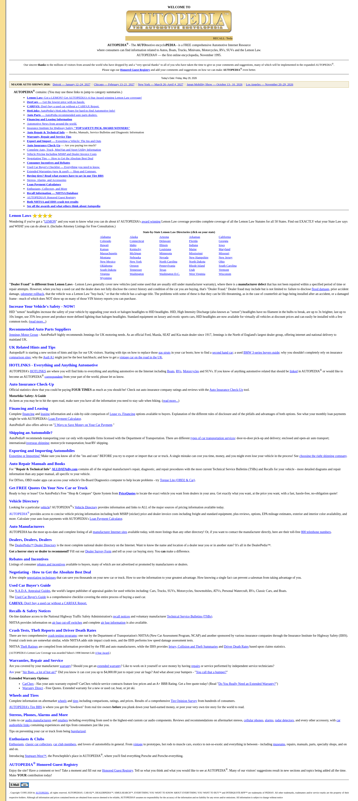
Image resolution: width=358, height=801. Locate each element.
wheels (62, 701)
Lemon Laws (20, 215)
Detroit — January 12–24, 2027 (71, 84)
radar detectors (284, 720)
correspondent (54, 376)
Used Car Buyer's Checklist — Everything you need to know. (63, 167)
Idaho (133, 245)
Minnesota (165, 253)
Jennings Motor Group (23, 334)
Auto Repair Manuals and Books (37, 463)
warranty (65, 666)
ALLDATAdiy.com (65, 469)
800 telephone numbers (316, 532)
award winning (151, 221)
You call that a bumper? (211, 672)
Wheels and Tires (24, 695)
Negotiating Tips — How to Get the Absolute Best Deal (60, 158)
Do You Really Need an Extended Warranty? (247, 683)
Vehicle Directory (24, 501)
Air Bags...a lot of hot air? (39, 672)
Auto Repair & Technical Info (46, 132)
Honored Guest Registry (135, 69)
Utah (192, 269)
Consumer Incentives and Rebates (48, 162)
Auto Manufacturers (26, 526)
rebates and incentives (51, 564)
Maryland (224, 249)
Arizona (164, 237)
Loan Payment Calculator (64, 418)
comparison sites (20, 357)
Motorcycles (191, 371)
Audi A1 (48, 357)
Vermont (224, 269)
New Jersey (225, 257)
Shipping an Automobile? (31, 432)
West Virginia (197, 274)
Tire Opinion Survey (184, 701)
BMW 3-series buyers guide (261, 352)
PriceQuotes (127, 493)
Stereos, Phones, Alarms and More (38, 714)
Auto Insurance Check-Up (43, 145)
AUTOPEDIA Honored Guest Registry (43, 764)
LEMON (50, 221)
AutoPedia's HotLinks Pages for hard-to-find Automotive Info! (71, 110)
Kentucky (135, 249)
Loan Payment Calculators (44, 184)
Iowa (222, 245)
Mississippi (196, 253)
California (225, 237)
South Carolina (228, 265)
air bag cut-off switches (67, 622)
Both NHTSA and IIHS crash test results (52, 201)
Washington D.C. (169, 274)
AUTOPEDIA (19, 514)
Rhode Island (197, 265)
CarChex (28, 683)
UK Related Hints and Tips (32, 347)
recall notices (121, 616)
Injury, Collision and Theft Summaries (193, 646)
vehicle (45, 507)
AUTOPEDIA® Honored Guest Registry (51, 197)
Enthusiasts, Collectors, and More (47, 188)
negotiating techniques (41, 577)
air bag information (113, 622)
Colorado (105, 241)
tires (75, 701)
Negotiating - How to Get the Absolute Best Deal (50, 572)
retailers (63, 720)
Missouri (224, 253)
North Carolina (168, 261)
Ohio (222, 261)
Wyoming (106, 278)
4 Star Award (102, 652)
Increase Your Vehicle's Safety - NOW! (42, 306)
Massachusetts (108, 253)
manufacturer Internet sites (110, 532)
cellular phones (253, 720)
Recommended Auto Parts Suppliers (40, 329)
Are (11, 672)
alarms (269, 720)
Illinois (163, 245)
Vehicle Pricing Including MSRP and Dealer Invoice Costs (62, 154)
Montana (105, 257)
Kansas (104, 249)
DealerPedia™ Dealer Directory (35, 545)
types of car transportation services (212, 438)
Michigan (135, 253)
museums (279, 744)
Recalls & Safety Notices (30, 611)
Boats (170, 371)
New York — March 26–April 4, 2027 (160, 84)
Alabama (105, 237)
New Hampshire (198, 257)
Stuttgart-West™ (35, 756)
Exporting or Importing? (24, 456)
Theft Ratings (29, 646)
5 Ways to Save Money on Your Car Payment (83, 425)
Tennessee (136, 269)
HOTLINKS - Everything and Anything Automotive (53, 365)
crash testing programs (62, 635)
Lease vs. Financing (122, 414)
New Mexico (108, 261)
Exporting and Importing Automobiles (42, 450)
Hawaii (104, 245)
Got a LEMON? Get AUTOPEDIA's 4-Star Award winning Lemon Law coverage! (84, 97)
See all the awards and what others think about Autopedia (63, 206)
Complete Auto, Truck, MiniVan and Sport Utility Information (64, 149)
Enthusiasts (16, 744)
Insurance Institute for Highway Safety (78, 128)
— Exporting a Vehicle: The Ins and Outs (64, 141)
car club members (64, 744)
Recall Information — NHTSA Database (52, 193)
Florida (193, 241)
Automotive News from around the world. (52, 123)
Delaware (165, 241)
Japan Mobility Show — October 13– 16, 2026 (214, 84)
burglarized (78, 731)
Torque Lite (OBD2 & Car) (177, 480)
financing (28, 414)
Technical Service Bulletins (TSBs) (189, 616)
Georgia (223, 241)
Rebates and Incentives (28, 559)
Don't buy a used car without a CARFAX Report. (63, 106)
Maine (193, 249)
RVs (179, 371)
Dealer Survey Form (98, 551)
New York (136, 261)
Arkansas (194, 237)
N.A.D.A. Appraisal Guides (32, 591)
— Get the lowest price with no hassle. (56, 102)
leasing (45, 414)
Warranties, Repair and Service (36, 660)
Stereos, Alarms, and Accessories (46, 180)
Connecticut (137, 241)
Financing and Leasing (28, 408)
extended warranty (109, 666)
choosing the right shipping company (323, 456)
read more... (37, 321)
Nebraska (135, 257)
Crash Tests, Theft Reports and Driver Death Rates (52, 630)
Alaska (134, 237)
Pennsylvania (167, 265)
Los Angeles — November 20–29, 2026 (269, 84)
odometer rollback (32, 294)
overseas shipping (37, 443)
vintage (138, 744)
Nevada (163, 257)
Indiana (193, 245)
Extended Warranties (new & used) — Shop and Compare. (62, 171)
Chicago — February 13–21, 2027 (114, 84)
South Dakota (108, 269)
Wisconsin (225, 274)
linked (294, 371)
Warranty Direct (32, 688)
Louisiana (165, 249)
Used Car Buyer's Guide (30, 585)
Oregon (134, 265)
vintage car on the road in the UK (140, 357)
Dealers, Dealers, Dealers (30, 539)
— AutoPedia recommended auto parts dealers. (62, 115)
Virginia (105, 274)
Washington (137, 274)
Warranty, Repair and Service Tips (49, 136)
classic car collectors (38, 744)
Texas (162, 269)
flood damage (320, 289)
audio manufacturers (38, 720)
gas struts (164, 352)
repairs (195, 666)
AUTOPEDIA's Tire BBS (25, 707)
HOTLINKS (38, 371)
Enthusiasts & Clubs (26, 739)
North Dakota (197, 261)
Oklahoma (106, 265)
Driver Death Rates (236, 646)
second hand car (222, 352)
